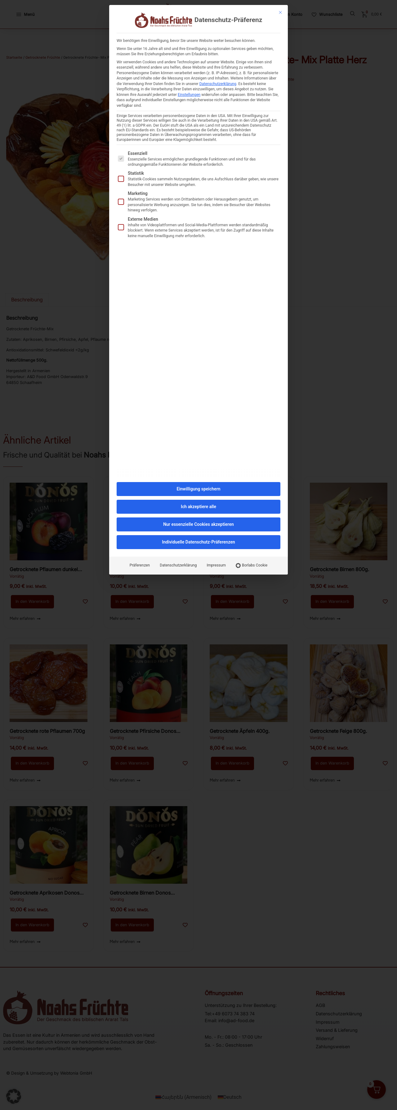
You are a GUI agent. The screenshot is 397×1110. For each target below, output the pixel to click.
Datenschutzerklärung (217, 70)
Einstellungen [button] (189, 81)
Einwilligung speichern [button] (198, 475)
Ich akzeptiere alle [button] (198, 492)
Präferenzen (140, 551)
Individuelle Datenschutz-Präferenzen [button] (198, 528)
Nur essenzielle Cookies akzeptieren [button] (198, 510)
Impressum (216, 551)
